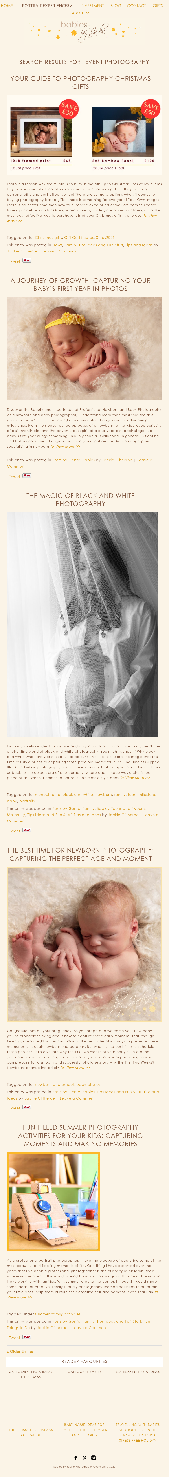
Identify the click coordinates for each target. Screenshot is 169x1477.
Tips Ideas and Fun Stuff (101, 245)
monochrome (47, 794)
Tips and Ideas (138, 245)
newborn (103, 794)
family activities (66, 1314)
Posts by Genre (66, 460)
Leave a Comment (59, 251)
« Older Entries (20, 1351)
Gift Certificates (79, 237)
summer (42, 1314)
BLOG (115, 5)
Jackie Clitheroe (22, 251)
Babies (89, 460)
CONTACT (136, 5)
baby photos (88, 1084)
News (57, 245)
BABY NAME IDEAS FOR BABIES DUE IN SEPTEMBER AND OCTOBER (84, 1430)
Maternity (16, 815)
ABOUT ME (82, 13)
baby (12, 801)
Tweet (14, 261)
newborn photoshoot (54, 1084)
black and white (77, 794)
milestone (147, 794)
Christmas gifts (48, 237)
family (120, 794)
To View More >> (65, 446)
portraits (27, 801)
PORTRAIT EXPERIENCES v (47, 5)
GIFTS (158, 5)
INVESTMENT (92, 5)
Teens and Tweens (128, 808)
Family (70, 245)
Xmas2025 (105, 237)
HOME (7, 5)
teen (132, 794)
